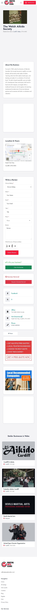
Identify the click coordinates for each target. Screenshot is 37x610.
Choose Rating (9, 183)
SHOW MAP (18, 153)
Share (10, 333)
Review (7, 225)
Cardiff (15, 31)
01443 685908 (15, 325)
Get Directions (16, 317)
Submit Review (12, 253)
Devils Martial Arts (9, 516)
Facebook (14, 293)
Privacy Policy (4, 602)
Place (6, 217)
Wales (18, 31)
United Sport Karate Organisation (14, 543)
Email (6, 200)
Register (3, 596)
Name (6, 192)
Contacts (3, 590)
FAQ (2, 599)
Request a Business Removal (18, 282)
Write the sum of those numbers (13, 242)
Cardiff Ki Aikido (9, 462)
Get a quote (4, 587)
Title (6, 208)
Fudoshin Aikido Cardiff (11, 489)
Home (2, 582)
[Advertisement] (18, 46)
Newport (7, 518)
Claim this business (18, 267)
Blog (2, 593)
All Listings (3, 585)
